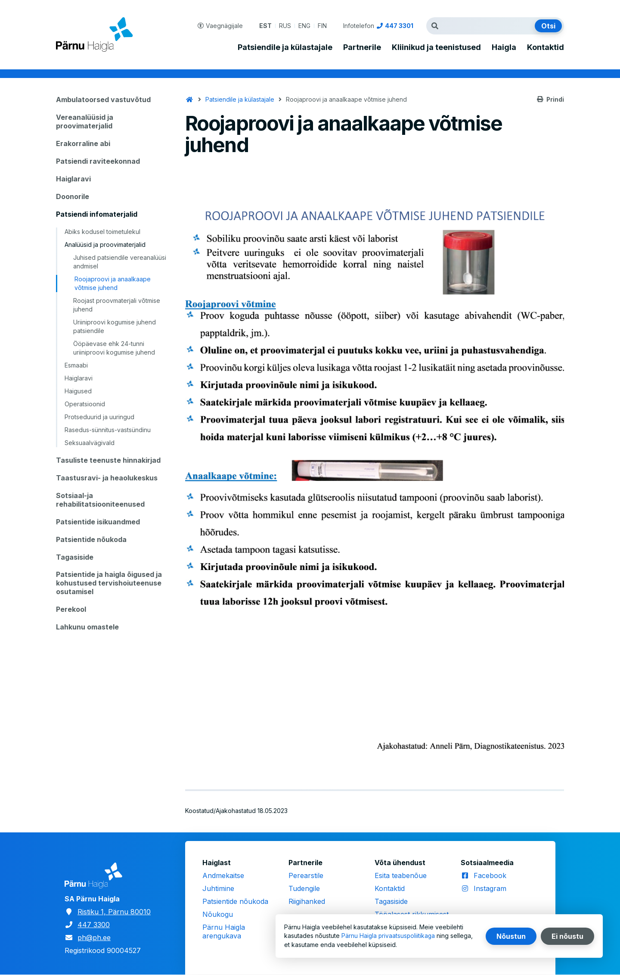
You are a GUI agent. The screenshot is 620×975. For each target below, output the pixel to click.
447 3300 (94, 924)
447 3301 (399, 25)
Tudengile (304, 888)
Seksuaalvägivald (90, 442)
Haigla (504, 47)
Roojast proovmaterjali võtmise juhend (116, 305)
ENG (304, 25)
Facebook (490, 875)
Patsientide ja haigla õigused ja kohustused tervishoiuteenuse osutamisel (109, 583)
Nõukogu (217, 914)
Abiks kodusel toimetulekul (102, 231)
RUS (285, 25)
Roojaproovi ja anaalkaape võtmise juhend (112, 283)
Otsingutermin (437, 25)
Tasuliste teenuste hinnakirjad (108, 460)
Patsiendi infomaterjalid (96, 214)
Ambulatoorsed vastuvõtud (103, 99)
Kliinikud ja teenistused (436, 47)
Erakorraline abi (83, 143)
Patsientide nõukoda (91, 539)
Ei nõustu (567, 936)
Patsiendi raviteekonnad (98, 161)
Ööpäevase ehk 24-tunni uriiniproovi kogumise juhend (114, 348)
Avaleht (189, 99)
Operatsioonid (85, 404)
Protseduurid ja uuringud (99, 417)
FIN (322, 25)
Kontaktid (545, 47)
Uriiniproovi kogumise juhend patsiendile (114, 326)
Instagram (490, 888)
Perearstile (305, 875)
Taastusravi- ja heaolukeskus (107, 477)
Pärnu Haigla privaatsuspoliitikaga (389, 936)
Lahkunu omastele (87, 627)
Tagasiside (74, 557)
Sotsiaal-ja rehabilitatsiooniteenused (100, 499)
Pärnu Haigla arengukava (223, 931)
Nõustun (511, 936)
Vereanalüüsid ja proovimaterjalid (84, 121)
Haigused (78, 391)
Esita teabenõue (401, 875)
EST (265, 25)
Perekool (71, 609)
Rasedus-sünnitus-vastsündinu (108, 429)
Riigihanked (306, 901)
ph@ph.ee (94, 937)
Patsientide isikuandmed (98, 521)
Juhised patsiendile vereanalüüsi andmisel (119, 262)
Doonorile (72, 196)
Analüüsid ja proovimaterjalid (105, 244)
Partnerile (362, 47)
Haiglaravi (73, 178)
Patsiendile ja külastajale (285, 47)
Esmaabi (76, 365)
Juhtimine (218, 888)
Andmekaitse (223, 875)
